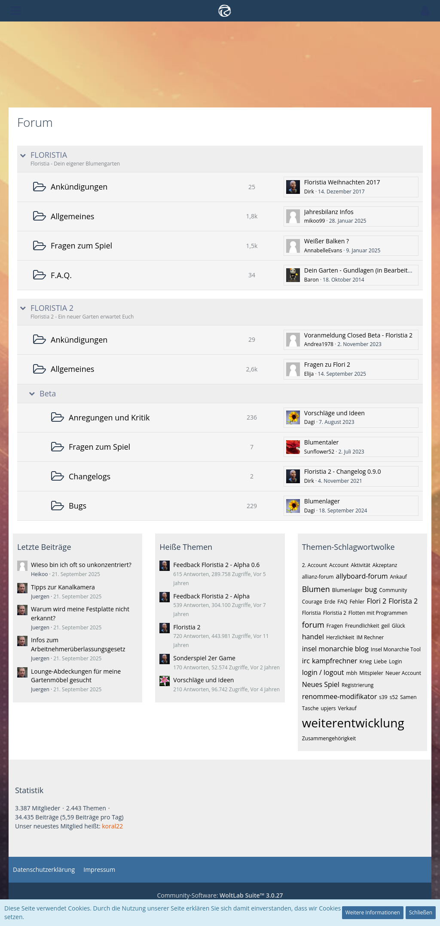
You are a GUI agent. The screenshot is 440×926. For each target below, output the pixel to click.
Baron (311, 279)
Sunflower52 (319, 451)
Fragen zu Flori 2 (327, 364)
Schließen (420, 912)
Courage (312, 601)
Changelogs (89, 476)
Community (393, 590)
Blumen (316, 589)
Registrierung (358, 685)
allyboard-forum (362, 576)
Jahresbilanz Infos (329, 212)
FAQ (342, 601)
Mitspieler (371, 673)
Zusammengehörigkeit (329, 738)
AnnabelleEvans (323, 250)
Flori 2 (376, 601)
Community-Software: (220, 895)
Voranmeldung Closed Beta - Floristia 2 (358, 335)
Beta (48, 394)
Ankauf (398, 576)
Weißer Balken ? (326, 241)
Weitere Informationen (372, 912)
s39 (383, 697)
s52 (394, 697)
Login (395, 661)
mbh (352, 673)
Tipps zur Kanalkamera (63, 587)
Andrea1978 (318, 344)
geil (385, 625)
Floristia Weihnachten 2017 (342, 182)
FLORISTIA (49, 155)
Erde (330, 601)
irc (306, 660)
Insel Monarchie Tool (396, 649)
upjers (328, 708)
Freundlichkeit (362, 625)
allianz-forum (318, 576)
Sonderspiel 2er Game (204, 658)
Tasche (310, 708)
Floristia (311, 612)
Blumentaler (321, 442)
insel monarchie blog (335, 648)
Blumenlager (322, 501)
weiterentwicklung (353, 722)
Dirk (309, 191)
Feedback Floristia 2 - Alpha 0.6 (216, 565)
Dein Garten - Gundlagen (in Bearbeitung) (362, 270)
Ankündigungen (79, 186)
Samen (408, 697)
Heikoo (39, 574)
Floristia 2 (186, 627)
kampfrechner (335, 660)
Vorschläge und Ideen (334, 413)
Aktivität (360, 565)
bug (371, 589)
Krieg (366, 661)
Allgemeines (72, 216)
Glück (398, 625)
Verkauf (347, 708)
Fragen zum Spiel (81, 245)
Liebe (380, 661)
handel (313, 636)
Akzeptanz (385, 565)
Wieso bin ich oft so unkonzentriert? (81, 565)
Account (338, 565)
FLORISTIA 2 (52, 308)
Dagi (309, 422)
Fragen (335, 625)
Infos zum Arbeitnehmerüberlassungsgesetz (78, 644)
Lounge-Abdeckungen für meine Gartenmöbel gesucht (76, 675)
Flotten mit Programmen (378, 612)
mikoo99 (314, 220)
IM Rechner (370, 637)
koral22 (112, 826)
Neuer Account (403, 673)
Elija (309, 373)
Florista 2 (403, 601)
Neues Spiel (320, 684)
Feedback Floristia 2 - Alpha (211, 596)
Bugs (77, 505)
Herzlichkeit (340, 637)
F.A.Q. (61, 275)
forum (313, 624)
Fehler (356, 601)
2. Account (314, 565)
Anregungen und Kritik (109, 417)
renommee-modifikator (339, 696)
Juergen (40, 596)
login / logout (323, 672)
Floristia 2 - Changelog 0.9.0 (342, 471)
